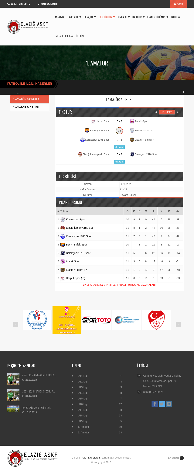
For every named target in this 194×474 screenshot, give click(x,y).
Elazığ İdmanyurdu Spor (77, 227)
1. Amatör (83, 426)
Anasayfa (59, 17)
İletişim (80, 36)
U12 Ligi (82, 381)
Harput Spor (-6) (72, 278)
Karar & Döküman (157, 17)
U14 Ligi (82, 392)
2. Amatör (83, 432)
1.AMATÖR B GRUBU (26, 107)
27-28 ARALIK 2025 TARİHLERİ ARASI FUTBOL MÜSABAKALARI (119, 285)
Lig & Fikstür (107, 17)
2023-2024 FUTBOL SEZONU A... (38, 391)
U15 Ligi (82, 398)
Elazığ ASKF (74, 17)
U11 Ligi (82, 375)
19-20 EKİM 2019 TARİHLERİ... (36, 407)
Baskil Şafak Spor (73, 244)
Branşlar (90, 17)
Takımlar (175, 17)
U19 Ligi (82, 421)
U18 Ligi (82, 415)
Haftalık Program (64, 36)
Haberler (138, 17)
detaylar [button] (119, 147)
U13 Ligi (82, 387)
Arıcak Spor (70, 261)
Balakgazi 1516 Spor (75, 253)
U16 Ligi (82, 404)
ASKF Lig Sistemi (91, 457)
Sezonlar (124, 17)
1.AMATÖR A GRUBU (26, 99)
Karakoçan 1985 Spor (76, 236)
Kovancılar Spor (72, 219)
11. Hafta (167, 112)
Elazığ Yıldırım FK (73, 269)
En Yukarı (176, 458)
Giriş (178, 3)
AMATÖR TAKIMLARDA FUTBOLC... (39, 375)
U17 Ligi (82, 409)
